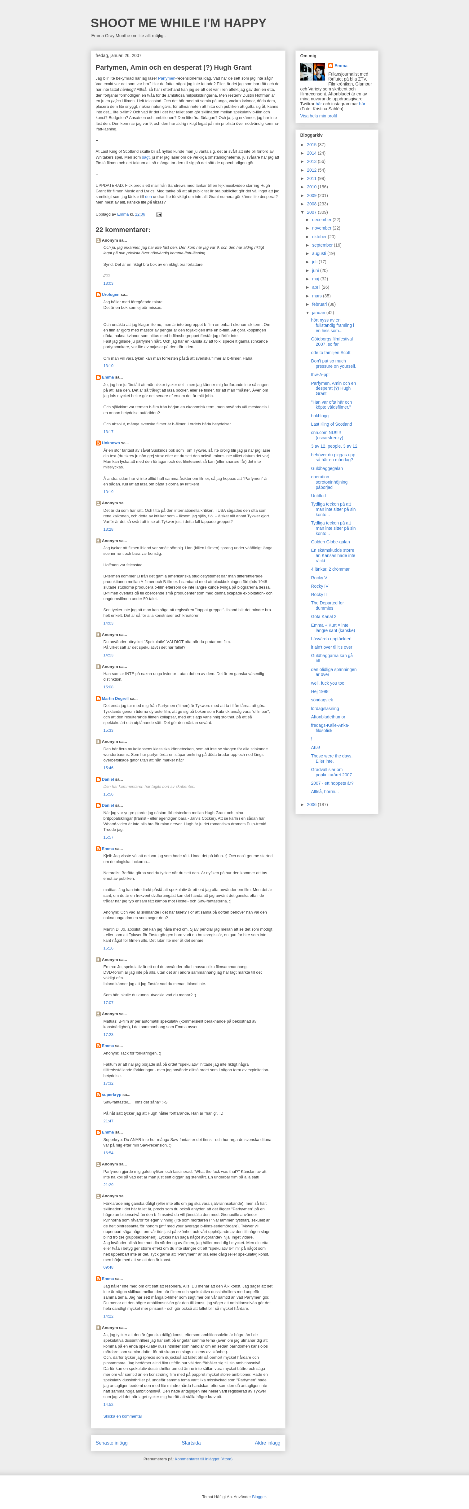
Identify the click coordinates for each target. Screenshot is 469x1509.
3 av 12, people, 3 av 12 (334, 446)
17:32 (109, 1083)
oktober (320, 236)
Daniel (108, 779)
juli (315, 261)
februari (320, 304)
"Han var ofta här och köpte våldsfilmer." (331, 405)
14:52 (109, 1404)
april (316, 287)
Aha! (315, 747)
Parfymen (166, 78)
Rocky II (319, 594)
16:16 (109, 948)
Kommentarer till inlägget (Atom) (203, 1459)
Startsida (191, 1442)
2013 (312, 161)
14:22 (109, 1316)
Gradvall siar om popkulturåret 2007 (331, 772)
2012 (312, 170)
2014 (312, 153)
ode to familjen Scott (330, 352)
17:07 (109, 1002)
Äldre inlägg (267, 1442)
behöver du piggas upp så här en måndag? (333, 457)
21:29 (109, 1184)
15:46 (109, 767)
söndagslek (322, 699)
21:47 (109, 1121)
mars (317, 295)
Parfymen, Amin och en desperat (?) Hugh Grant (333, 388)
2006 (312, 804)
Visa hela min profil (318, 115)
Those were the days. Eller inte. (331, 758)
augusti (319, 253)
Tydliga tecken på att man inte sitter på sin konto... (333, 509)
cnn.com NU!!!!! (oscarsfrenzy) (327, 435)
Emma (108, 377)
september (323, 245)
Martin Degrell (115, 698)
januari (319, 312)
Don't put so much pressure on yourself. (333, 363)
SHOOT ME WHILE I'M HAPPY (179, 23)
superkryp (112, 1094)
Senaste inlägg (112, 1442)
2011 (312, 178)
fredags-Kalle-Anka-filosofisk (330, 728)
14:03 (109, 623)
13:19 (109, 491)
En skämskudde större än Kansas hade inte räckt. (333, 555)
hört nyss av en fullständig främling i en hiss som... (332, 325)
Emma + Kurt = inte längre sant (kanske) (333, 628)
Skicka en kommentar (123, 1416)
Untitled (318, 495)
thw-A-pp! (320, 374)
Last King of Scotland (331, 424)
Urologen (111, 294)
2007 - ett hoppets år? (332, 783)
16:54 (109, 1153)
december (322, 219)
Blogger (259, 1496)
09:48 (109, 1267)
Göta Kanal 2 (323, 616)
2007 (312, 212)
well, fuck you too (327, 683)
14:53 (109, 655)
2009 (312, 195)
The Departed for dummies (327, 605)
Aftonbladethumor (328, 716)
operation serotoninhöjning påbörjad (329, 482)
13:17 (109, 431)
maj (316, 278)
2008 (312, 203)
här (319, 103)
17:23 (109, 1034)
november (322, 228)
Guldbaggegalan (327, 468)
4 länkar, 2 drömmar (330, 569)
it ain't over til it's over (331, 647)
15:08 (109, 687)
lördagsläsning (325, 708)
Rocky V (319, 577)
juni (316, 270)
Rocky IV (319, 586)
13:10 (109, 365)
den (148, 196)
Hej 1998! (320, 691)
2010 (312, 186)
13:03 (109, 283)
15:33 (109, 730)
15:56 (109, 794)
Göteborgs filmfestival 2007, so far (332, 341)
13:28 (109, 529)
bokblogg (320, 415)
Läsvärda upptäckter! (331, 638)
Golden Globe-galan (330, 541)
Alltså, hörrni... (324, 791)
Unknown (111, 443)
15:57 (109, 837)
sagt (146, 157)
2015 (312, 144)
